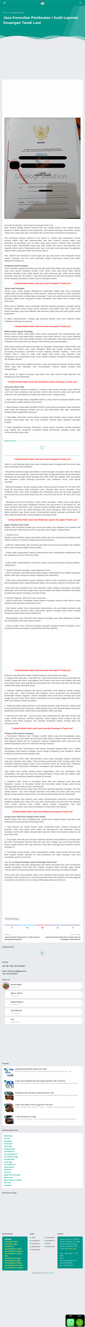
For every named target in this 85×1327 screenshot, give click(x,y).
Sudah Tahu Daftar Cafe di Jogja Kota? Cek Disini (34, 1152)
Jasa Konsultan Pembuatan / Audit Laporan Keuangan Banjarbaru (19, 983)
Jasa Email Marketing (50, 1288)
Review (48, 1295)
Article (33, 1288)
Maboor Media (50, 1324)
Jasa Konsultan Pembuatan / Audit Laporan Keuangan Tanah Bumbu (65, 983)
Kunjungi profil (15, 1033)
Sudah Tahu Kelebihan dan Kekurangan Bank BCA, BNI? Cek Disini (40, 1128)
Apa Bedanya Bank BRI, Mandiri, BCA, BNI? (31, 1116)
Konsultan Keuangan (12, 963)
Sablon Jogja (72, 1300)
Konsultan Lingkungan (50, 1292)
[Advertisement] (42, 60)
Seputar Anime (35, 1298)
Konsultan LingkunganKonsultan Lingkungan (35, 1295)
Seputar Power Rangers (35, 1301)
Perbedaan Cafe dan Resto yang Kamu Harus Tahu (34, 1140)
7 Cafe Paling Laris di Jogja (25, 1164)
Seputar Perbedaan (50, 1298)
